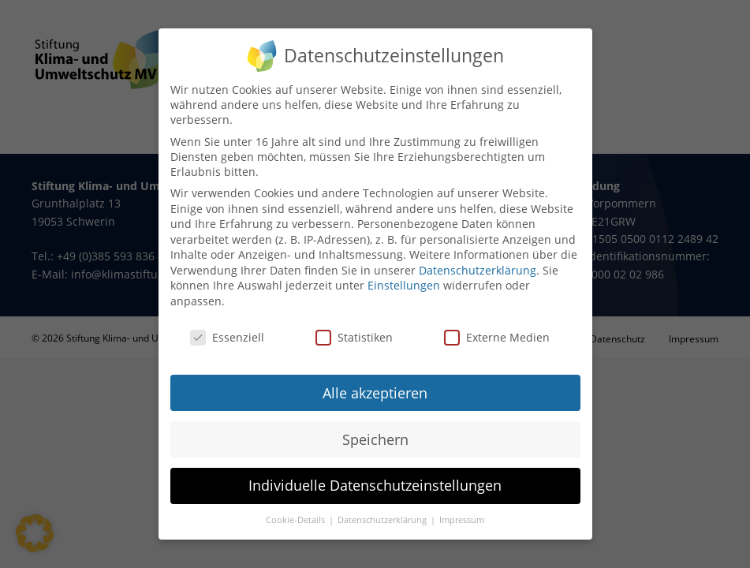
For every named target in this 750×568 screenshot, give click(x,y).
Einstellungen (404, 274)
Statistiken (354, 327)
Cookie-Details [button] (296, 509)
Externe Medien (497, 327)
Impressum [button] (461, 509)
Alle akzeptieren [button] (375, 381)
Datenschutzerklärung (477, 259)
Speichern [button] (375, 428)
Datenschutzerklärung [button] (383, 509)
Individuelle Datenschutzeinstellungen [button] (375, 474)
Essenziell (227, 327)
